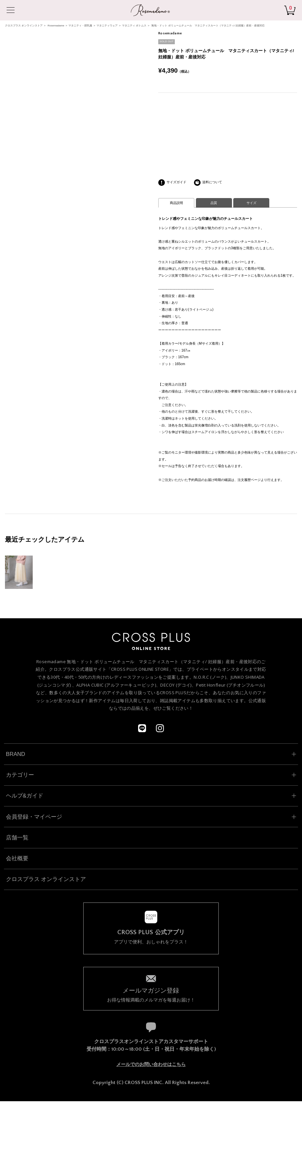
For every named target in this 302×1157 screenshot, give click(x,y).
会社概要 (17, 858)
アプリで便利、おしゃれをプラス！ (151, 937)
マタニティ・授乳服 (80, 25)
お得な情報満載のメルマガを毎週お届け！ (151, 994)
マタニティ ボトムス (134, 25)
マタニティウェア (107, 25)
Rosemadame (56, 25)
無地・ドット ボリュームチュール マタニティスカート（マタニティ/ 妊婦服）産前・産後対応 (208, 25)
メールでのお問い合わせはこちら (151, 1064)
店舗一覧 (17, 837)
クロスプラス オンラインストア (24, 25)
